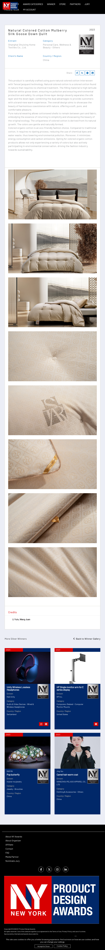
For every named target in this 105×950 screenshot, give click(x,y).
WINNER (51, 4)
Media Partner (12, 856)
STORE (62, 4)
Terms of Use (56, 931)
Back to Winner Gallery (86, 638)
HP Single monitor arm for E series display (70, 688)
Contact (9, 848)
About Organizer (13, 840)
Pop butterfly (13, 774)
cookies (82, 931)
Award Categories (33, 4)
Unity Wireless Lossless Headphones (18, 688)
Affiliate (9, 844)
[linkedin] (65, 869)
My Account (29, 9)
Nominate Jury (12, 861)
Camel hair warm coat (67, 774)
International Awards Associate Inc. (26, 934)
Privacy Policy (67, 931)
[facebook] (41, 869)
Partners (75, 4)
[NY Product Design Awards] (10, 6)
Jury (87, 4)
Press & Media (11, 9)
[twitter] (49, 869)
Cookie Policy (62, 946)
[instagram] (57, 869)
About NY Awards (13, 836)
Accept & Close (43, 946)
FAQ (7, 852)
